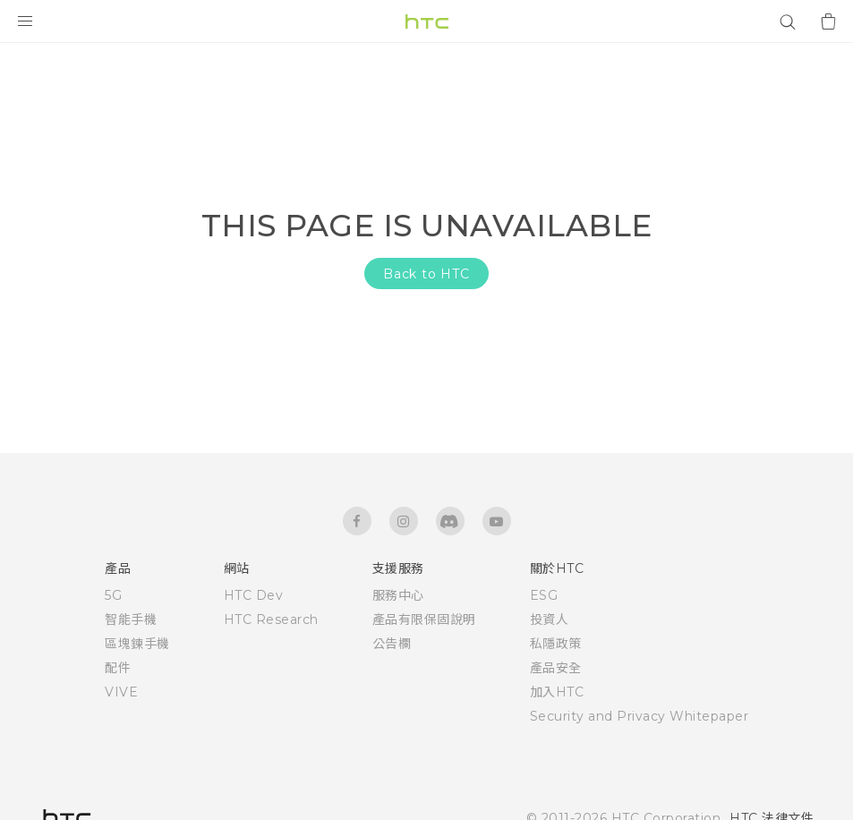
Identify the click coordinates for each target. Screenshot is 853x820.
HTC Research (271, 619)
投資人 (549, 619)
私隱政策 (556, 644)
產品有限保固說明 (424, 619)
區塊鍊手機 (137, 644)
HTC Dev (254, 595)
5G (113, 595)
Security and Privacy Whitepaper (639, 716)
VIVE (121, 692)
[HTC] (426, 21)
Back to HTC (426, 274)
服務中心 (398, 595)
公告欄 (392, 644)
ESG (544, 595)
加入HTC (557, 692)
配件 (118, 668)
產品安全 (556, 668)
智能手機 (131, 619)
